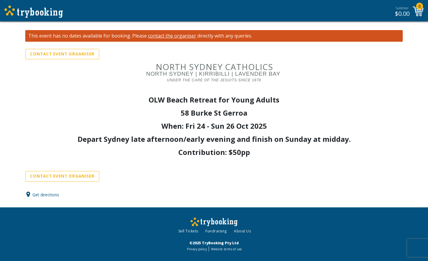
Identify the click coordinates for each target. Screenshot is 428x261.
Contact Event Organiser (62, 54)
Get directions (45, 194)
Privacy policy (197, 249)
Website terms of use (226, 249)
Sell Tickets (188, 231)
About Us (242, 231)
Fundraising (216, 231)
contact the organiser (172, 36)
